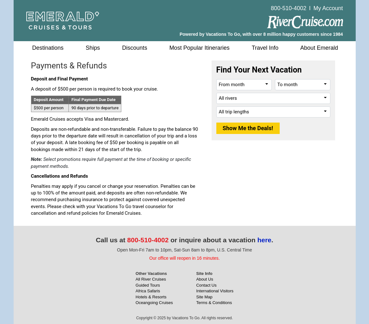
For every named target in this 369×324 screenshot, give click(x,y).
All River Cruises (151, 279)
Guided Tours (148, 285)
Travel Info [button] (265, 48)
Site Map (204, 297)
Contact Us (206, 285)
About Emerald (319, 48)
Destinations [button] (48, 48)
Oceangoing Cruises (154, 302)
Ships (93, 48)
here (264, 240)
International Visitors (214, 291)
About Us (204, 279)
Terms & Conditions (214, 302)
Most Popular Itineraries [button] (199, 48)
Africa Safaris (148, 291)
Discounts (134, 48)
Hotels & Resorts (151, 297)
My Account (328, 8)
